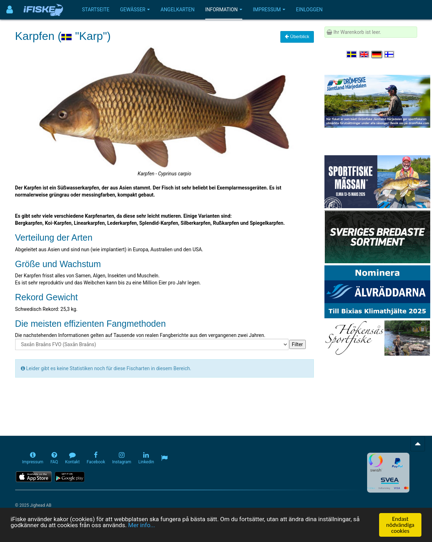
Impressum (269, 9)
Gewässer (135, 9)
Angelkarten (177, 9)
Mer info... (141, 525)
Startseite (96, 9)
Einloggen (309, 9)
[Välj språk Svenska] (352, 54)
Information (223, 9)
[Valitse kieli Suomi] (389, 54)
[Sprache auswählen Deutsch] (377, 54)
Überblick (297, 36)
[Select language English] (364, 54)
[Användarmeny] (9, 9)
